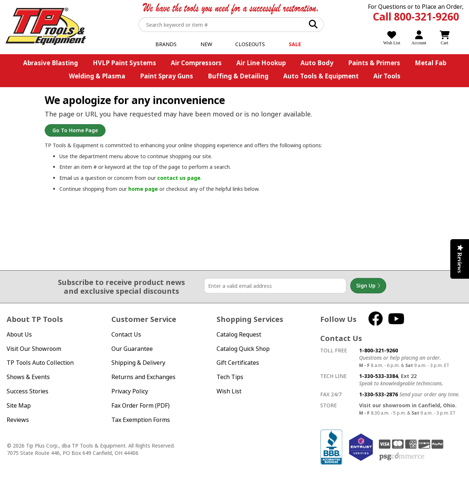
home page (143, 188)
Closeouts (250, 44)
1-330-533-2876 (378, 394)
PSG (402, 456)
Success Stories (27, 391)
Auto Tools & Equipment (321, 76)
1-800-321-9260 (378, 350)
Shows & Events (28, 377)
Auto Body (316, 63)
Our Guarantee (132, 349)
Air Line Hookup (261, 63)
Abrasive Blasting (50, 63)
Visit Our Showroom (34, 349)
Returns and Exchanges (143, 377)
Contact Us (126, 334)
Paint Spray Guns (166, 76)
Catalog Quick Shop (243, 349)
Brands (166, 44)
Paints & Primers (374, 63)
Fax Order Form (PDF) (140, 405)
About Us (19, 334)
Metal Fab (430, 63)
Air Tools (386, 76)
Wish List (229, 391)
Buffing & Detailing (238, 76)
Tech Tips (230, 377)
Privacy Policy (129, 391)
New (206, 44)
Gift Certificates (238, 363)
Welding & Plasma (97, 76)
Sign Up (368, 285)
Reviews (18, 420)
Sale (295, 44)
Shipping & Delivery (138, 363)
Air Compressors (196, 63)
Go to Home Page (75, 130)
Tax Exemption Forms (140, 420)
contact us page (178, 177)
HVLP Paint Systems (124, 63)
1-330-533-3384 (378, 375)
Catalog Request (239, 334)
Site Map (19, 405)
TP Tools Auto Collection (40, 363)
